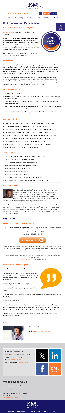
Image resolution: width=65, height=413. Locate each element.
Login (54, 13)
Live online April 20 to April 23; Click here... (14, 397)
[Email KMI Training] (40, 13)
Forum (9, 13)
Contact (25, 13)
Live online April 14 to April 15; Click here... (14, 390)
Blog (14, 13)
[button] (9, 18)
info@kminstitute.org (23, 362)
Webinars (55, 18)
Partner (19, 13)
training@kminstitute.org (41, 331)
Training (10, 411)
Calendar (46, 18)
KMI (39, 411)
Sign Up (46, 13)
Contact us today (8, 32)
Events (32, 411)
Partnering (21, 411)
